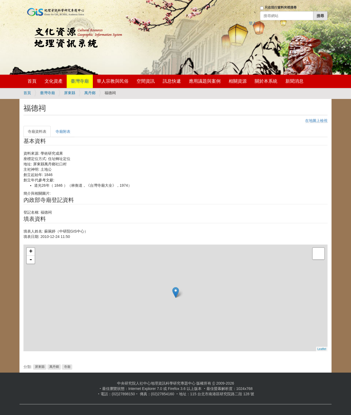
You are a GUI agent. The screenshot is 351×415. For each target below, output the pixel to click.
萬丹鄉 (89, 93)
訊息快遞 (172, 81)
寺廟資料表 (37, 131)
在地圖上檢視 (316, 120)
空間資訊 (146, 81)
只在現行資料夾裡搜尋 (281, 7)
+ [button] (31, 252)
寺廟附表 (62, 131)
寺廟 (67, 367)
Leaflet (321, 348)
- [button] (31, 260)
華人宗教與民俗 (113, 81)
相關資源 (238, 81)
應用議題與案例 (205, 81)
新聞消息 (294, 81)
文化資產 (54, 81)
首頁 (32, 81)
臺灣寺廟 (80, 81)
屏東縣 (69, 93)
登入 (252, 23)
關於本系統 (266, 81)
